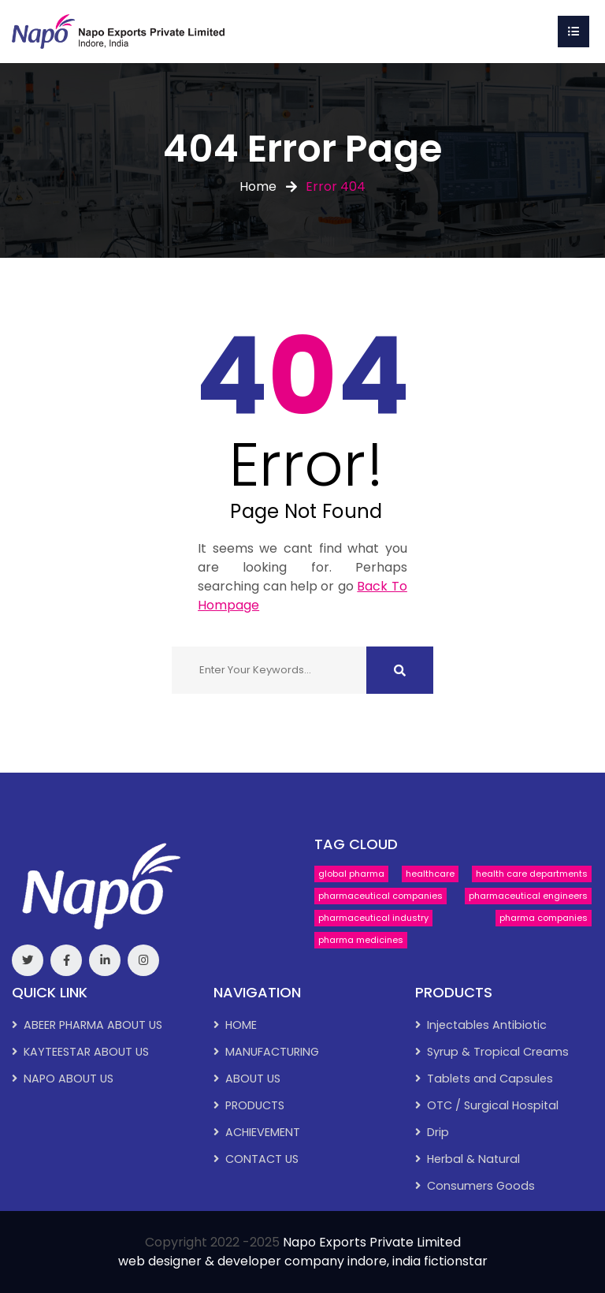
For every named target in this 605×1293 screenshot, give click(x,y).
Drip (438, 1132)
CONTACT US (262, 1159)
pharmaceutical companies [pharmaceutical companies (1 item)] (380, 895)
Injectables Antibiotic (487, 1025)
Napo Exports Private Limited (372, 1242)
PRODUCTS (254, 1105)
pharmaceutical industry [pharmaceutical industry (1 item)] (373, 917)
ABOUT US (252, 1078)
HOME (241, 1025)
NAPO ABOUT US (68, 1078)
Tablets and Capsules (490, 1078)
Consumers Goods (481, 1186)
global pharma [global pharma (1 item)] (351, 873)
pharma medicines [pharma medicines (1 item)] (360, 939)
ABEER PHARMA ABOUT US (93, 1025)
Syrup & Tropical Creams (498, 1052)
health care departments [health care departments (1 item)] (532, 873)
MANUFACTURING (272, 1052)
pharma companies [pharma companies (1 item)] (543, 917)
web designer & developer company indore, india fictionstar (303, 1261)
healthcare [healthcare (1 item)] (430, 873)
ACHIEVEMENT (262, 1132)
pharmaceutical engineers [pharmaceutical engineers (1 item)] (528, 895)
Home (258, 186)
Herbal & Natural (473, 1159)
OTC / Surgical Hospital (493, 1105)
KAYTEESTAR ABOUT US (86, 1052)
